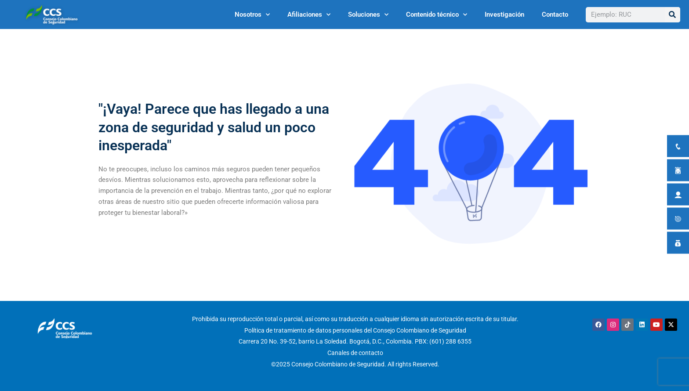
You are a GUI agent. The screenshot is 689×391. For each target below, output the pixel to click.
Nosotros (252, 15)
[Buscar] (672, 14)
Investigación (504, 14)
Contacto (555, 14)
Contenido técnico (436, 15)
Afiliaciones (308, 15)
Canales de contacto (355, 352)
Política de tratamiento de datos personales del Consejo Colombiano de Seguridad (355, 330)
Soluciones (368, 15)
